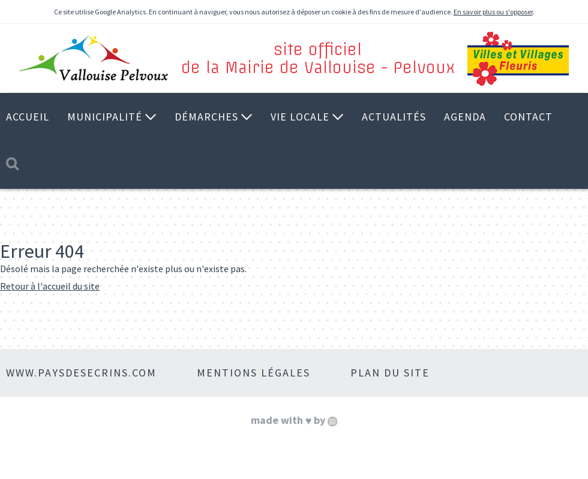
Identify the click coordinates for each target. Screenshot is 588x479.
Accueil (27, 116)
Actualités (394, 116)
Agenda (465, 116)
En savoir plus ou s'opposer (493, 11)
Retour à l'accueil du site (50, 286)
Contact (528, 116)
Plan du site (390, 372)
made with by (294, 420)
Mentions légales (253, 372)
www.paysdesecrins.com (81, 372)
